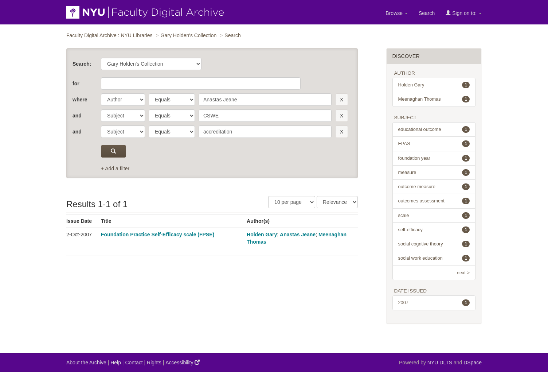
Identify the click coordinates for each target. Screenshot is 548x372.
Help (115, 362)
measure (434, 172)
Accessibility (182, 362)
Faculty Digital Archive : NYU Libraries (109, 35)
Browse (396, 13)
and (77, 116)
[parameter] (123, 99)
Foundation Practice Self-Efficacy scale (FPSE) (157, 234)
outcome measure (434, 186)
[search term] (265, 99)
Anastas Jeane (298, 234)
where (80, 99)
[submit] (113, 151)
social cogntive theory (434, 244)
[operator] (172, 99)
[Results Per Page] (291, 202)
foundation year (434, 158)
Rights (154, 362)
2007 (434, 302)
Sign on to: (464, 13)
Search (427, 13)
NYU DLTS (439, 362)
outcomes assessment (434, 201)
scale (434, 215)
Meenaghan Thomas (434, 99)
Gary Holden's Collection (189, 35)
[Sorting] (337, 202)
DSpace (472, 362)
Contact (133, 362)
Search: (82, 64)
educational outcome (434, 129)
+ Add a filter (115, 168)
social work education (434, 258)
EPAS (434, 143)
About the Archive (86, 362)
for (76, 83)
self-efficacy (434, 229)
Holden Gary (262, 234)
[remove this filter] (341, 99)
